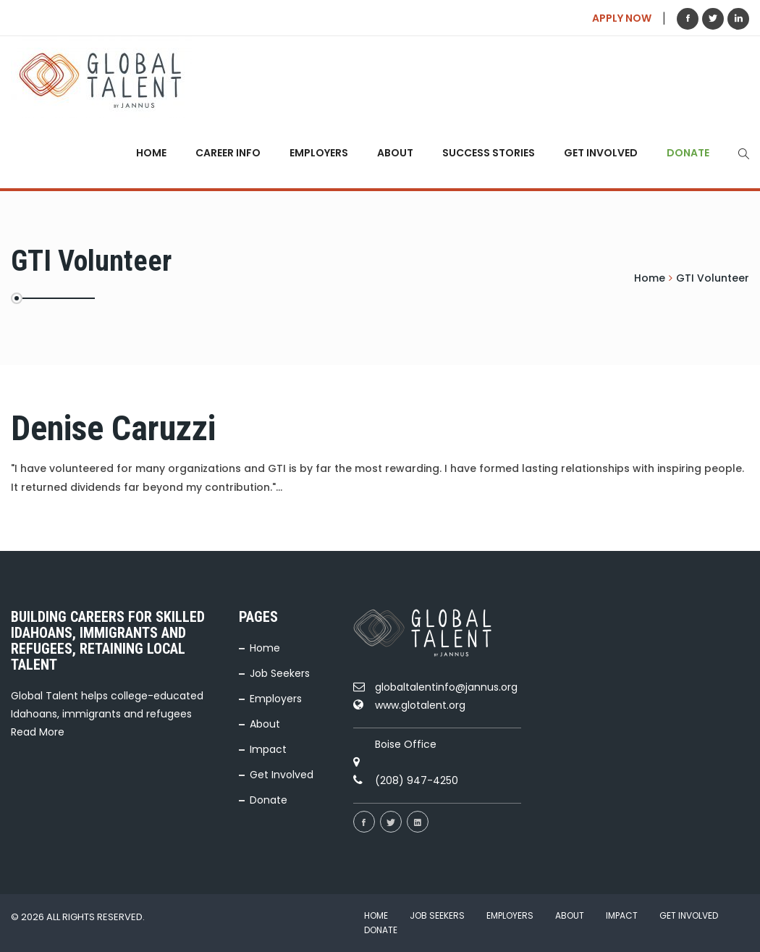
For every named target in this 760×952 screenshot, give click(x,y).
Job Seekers (280, 673)
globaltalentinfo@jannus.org (446, 687)
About (395, 153)
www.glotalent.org (420, 705)
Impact (268, 749)
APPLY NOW (621, 18)
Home (151, 153)
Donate (688, 153)
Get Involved (601, 153)
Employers (319, 153)
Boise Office (405, 744)
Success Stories (488, 153)
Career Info (228, 153)
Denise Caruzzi (113, 428)
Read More (37, 732)
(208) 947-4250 (416, 780)
